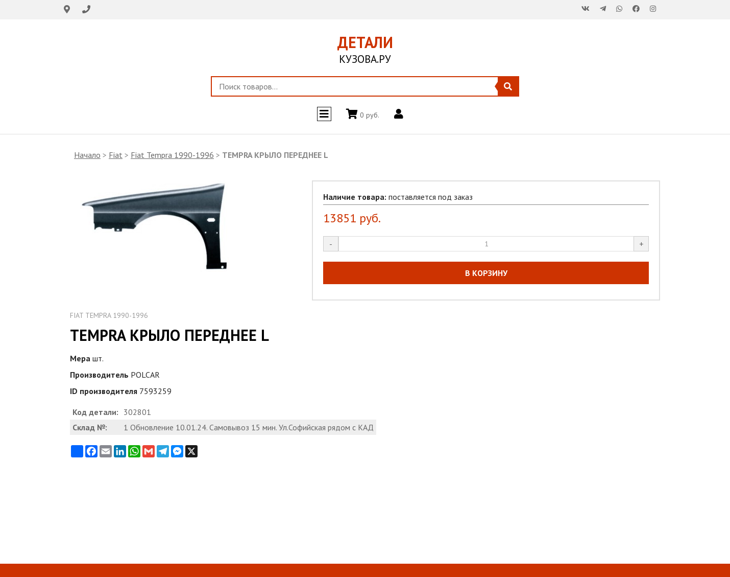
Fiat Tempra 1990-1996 (172, 155)
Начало (87, 155)
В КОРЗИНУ (486, 273)
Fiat (116, 155)
